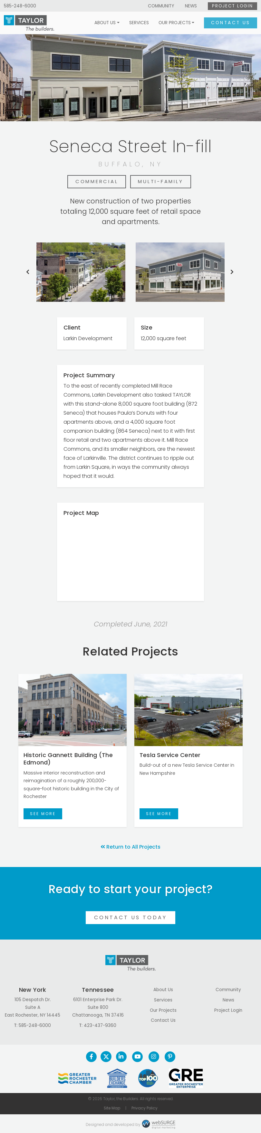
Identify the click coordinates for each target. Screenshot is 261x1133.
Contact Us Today (130, 917)
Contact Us (230, 23)
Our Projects (175, 23)
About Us (105, 23)
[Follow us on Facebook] (91, 1056)
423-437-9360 (100, 1025)
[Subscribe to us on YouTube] (137, 1056)
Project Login (232, 6)
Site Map (112, 1108)
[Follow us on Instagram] (153, 1056)
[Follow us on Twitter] (106, 1056)
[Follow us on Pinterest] (170, 1056)
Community (161, 6)
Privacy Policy (144, 1108)
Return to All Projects (130, 847)
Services (139, 23)
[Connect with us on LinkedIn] (121, 1056)
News (191, 6)
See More (43, 813)
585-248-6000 (20, 6)
